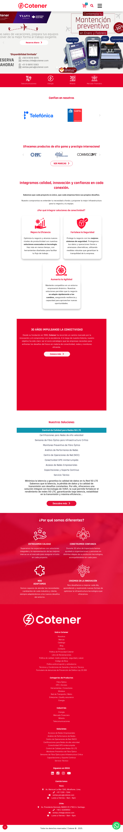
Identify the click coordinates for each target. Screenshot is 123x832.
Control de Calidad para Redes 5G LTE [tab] (61, 430)
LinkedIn (52, 773)
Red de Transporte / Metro (61, 694)
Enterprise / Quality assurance (61, 697)
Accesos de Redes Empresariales (61, 733)
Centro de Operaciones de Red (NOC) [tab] (61, 455)
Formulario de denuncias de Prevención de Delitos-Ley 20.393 (61, 670)
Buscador (91, 5)
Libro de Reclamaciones (61, 655)
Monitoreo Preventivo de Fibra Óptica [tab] (61, 445)
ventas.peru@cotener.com (63, 795)
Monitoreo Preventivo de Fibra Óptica (61, 752)
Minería (61, 718)
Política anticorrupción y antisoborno (61, 664)
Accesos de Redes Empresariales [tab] (61, 465)
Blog (61, 646)
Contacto (61, 649)
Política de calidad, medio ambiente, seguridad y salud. (61, 658)
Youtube (68, 773)
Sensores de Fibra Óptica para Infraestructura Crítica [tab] (61, 440)
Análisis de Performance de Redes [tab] (61, 450)
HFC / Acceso (61, 685)
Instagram (63, 773)
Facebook (57, 773)
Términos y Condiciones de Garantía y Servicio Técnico (61, 667)
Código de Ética (61, 661)
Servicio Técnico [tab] (61, 475)
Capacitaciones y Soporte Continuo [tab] (61, 470)
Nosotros (61, 637)
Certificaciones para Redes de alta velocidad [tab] (61, 435)
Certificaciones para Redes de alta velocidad (61, 742)
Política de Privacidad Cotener (61, 652)
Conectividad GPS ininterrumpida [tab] (61, 460)
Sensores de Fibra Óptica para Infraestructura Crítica (61, 755)
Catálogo (61, 643)
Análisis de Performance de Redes (61, 736)
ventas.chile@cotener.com (63, 813)
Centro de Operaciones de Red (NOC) (61, 739)
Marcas (62, 640)
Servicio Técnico (61, 761)
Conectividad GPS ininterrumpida (61, 745)
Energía (61, 700)
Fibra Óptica (61, 682)
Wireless (61, 691)
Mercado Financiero (61, 715)
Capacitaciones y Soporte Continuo (61, 758)
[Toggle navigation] (99, 5)
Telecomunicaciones (61, 721)
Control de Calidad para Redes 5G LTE (61, 748)
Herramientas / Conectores (61, 688)
